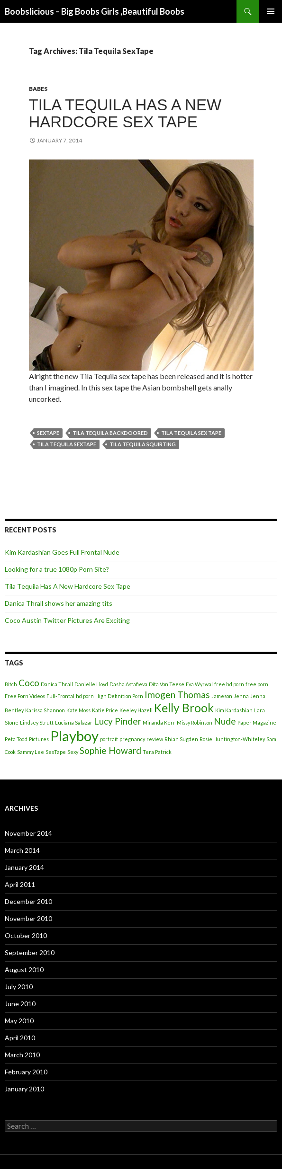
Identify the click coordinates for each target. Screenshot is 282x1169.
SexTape (48, 433)
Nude (225, 721)
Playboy (74, 735)
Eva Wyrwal (199, 684)
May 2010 (19, 1021)
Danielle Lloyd (91, 684)
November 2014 (28, 833)
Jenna (241, 696)
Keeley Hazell (136, 710)
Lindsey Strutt (37, 722)
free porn (257, 684)
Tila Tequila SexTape (66, 444)
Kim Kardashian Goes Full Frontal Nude (62, 552)
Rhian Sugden (181, 739)
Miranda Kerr (159, 722)
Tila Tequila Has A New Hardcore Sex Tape (125, 113)
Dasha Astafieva (128, 684)
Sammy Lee (30, 752)
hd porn (85, 696)
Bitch (11, 684)
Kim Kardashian (234, 710)
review (154, 739)
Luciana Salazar (73, 722)
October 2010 (26, 935)
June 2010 (20, 1004)
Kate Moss (78, 710)
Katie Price (105, 710)
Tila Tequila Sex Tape (191, 433)
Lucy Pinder (117, 721)
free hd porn (229, 684)
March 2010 (22, 1055)
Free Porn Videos (25, 696)
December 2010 (28, 901)
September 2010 (30, 952)
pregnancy (132, 739)
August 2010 (24, 969)
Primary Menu (270, 11)
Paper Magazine (256, 722)
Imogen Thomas (177, 694)
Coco (28, 682)
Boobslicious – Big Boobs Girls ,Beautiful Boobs (94, 11)
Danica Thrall (57, 684)
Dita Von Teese (166, 684)
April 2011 (20, 884)
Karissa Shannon (45, 710)
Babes (38, 88)
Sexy (72, 752)
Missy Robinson (194, 722)
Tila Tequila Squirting (142, 444)
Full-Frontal (60, 696)
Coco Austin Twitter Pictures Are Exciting (67, 620)
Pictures (39, 739)
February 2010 (26, 1072)
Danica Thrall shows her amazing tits (58, 603)
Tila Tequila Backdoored (110, 433)
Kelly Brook (184, 708)
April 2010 (20, 1038)
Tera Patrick (157, 752)
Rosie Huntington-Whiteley (232, 739)
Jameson (221, 696)
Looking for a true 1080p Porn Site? (57, 569)
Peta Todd (16, 739)
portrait (109, 739)
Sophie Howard (110, 750)
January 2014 (24, 867)
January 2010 (24, 1089)
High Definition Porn (119, 696)
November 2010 (28, 918)
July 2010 (19, 987)
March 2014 (22, 850)
